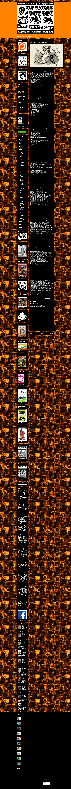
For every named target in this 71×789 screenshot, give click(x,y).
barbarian (20, 500)
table (18, 589)
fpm (43, 787)
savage (24, 578)
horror (26, 547)
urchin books (24, 596)
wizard (20, 603)
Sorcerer (24, 581)
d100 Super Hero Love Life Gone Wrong (26, 737)
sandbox (19, 578)
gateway (19, 538)
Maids (18, 553)
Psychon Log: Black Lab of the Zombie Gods (24, 634)
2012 (19, 137)
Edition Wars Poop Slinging (24, 696)
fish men (22, 534)
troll (19, 593)
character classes (20, 513)
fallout (20, 531)
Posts (44, 782)
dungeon (22, 526)
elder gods (20, 528)
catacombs (23, 509)
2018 (19, 146)
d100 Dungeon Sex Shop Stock (24, 678)
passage (19, 567)
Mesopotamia (25, 556)
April (20, 156)
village (22, 598)
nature (18, 562)
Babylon (26, 499)
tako (21, 589)
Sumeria (19, 587)
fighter (18, 534)
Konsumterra (21, 122)
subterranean (22, 586)
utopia (18, 597)
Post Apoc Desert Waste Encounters (22, 208)
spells (23, 583)
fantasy (23, 531)
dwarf (24, 527)
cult (22, 516)
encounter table (20, 530)
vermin (24, 597)
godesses (23, 541)
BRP (19, 505)
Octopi (19, 564)
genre (24, 538)
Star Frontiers (21, 584)
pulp (26, 572)
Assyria (22, 499)
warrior (24, 600)
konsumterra (19, 550)
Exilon (26, 530)
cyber (20, 517)
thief (20, 590)
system (25, 588)
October (21, 216)
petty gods (21, 568)
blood (18, 504)
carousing (23, 508)
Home (42, 333)
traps (19, 592)
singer (18, 581)
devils (18, 521)
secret (24, 579)
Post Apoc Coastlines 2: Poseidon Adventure (22, 179)
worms (18, 604)
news (18, 563)
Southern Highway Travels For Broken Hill (22, 160)
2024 (19, 224)
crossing (24, 515)
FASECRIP (19, 533)
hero (21, 544)
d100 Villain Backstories (21, 202)
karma (21, 549)
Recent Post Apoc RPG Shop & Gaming (22, 192)
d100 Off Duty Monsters (24, 732)
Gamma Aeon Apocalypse (21, 99)
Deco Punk (23, 519)
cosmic (19, 515)
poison (26, 568)
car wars (25, 507)
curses (26, 516)
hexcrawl (19, 545)
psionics (19, 571)
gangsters (24, 537)
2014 (19, 140)
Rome (22, 575)
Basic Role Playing (21, 502)
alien (20, 494)
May (20, 157)
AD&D (24, 490)
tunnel (24, 593)
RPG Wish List (19, 109)
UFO (21, 594)
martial (19, 554)
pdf (22, 567)
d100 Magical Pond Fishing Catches (23, 643)
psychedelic (23, 571)
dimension (23, 521)
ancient (22, 495)
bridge (21, 504)
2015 (19, 142)
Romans (20, 575)
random (20, 573)
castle (18, 509)
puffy (23, 572)
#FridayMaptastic (20, 490)
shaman (20, 580)
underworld (19, 596)
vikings (19, 598)
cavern (24, 510)
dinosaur (19, 522)
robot (19, 574)
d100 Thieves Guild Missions (24, 687)
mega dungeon (25, 555)
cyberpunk (23, 517)
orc (20, 565)
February (21, 153)
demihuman (19, 520)
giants (22, 539)
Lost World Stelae (22, 190)
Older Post (51, 333)
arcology (23, 497)
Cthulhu (19, 516)
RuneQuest (23, 577)
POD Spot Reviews (22, 162)
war (20, 600)
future (26, 535)
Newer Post (32, 333)
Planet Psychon (20, 94)
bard (24, 500)
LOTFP (22, 551)
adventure (20, 493)
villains (26, 598)
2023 (19, 222)
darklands (23, 518)
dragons (21, 525)
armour (19, 498)
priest (20, 569)
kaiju (18, 549)
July (20, 212)
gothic (23, 542)
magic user (23, 552)
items (24, 548)
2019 (19, 148)
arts (18, 499)
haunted (24, 543)
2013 (19, 139)
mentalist (20, 556)
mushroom (19, 561)
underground (20, 595)
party (24, 566)
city (20, 514)
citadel (25, 513)
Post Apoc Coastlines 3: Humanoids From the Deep (22, 183)
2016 (19, 143)
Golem (20, 542)
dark (18, 518)
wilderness (21, 602)
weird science (24, 601)
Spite (26, 583)
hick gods (24, 545)
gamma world (22, 536)
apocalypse (20, 496)
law (23, 550)
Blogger (49, 787)
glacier (26, 539)
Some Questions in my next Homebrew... (22, 167)
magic (18, 552)
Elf (24, 528)
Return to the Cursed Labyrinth (24, 704)
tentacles (25, 589)
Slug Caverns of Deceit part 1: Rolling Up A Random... (22, 198)
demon (24, 520)
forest (26, 534)
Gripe (26, 542)
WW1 (23, 604)
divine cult (23, 522)
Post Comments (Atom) (43, 336)
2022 (19, 221)
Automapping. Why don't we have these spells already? (22, 205)
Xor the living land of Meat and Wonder (22, 97)
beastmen (23, 503)
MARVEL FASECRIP (20, 107)
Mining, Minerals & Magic (22, 195)
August (21, 213)
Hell (18, 544)
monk (26, 558)
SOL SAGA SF (19, 104)
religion (26, 573)
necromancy (23, 562)
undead (24, 594)
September (21, 215)
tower (26, 591)
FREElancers (20, 535)
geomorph (19, 539)
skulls (21, 581)
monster (20, 559)
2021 (19, 150)
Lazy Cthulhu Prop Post (24, 716)
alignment (25, 494)
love (24, 551)
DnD (18, 524)
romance (25, 574)
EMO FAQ (19, 88)
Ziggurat (19, 605)
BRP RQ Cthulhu (20, 105)
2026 (19, 227)
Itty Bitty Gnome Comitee (24, 660)
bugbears (24, 505)
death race (19, 519)
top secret (23, 590)
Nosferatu (21, 563)
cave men (19, 510)
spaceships (19, 583)
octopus (25, 564)
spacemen (23, 582)
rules (20, 577)
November (21, 218)
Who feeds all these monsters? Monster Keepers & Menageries (24, 652)
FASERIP (24, 533)
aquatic (19, 497)
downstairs (25, 524)
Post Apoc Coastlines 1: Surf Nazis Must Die (22, 175)
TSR (21, 593)
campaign (20, 507)
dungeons (19, 527)
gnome (20, 540)
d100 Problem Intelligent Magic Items (22, 164)
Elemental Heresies (21, 186)
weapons (19, 601)
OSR (23, 565)
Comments (45, 784)
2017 (19, 145)
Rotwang (26, 575)
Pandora (19, 566)
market (24, 553)
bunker (19, 506)
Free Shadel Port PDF (23, 752)
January (21, 152)
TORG (22, 591)
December (21, 219)
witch (26, 602)
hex (24, 544)
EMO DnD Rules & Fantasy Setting (22, 89)
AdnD (23, 491)
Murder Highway (20, 102)
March (20, 155)
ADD (18, 491)
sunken (22, 587)
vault (21, 597)
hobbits (22, 547)
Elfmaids (19, 529)
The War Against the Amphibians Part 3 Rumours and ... (22, 171)
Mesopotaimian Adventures (21, 100)
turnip (18, 594)
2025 (19, 225)
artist (24, 498)
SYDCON (22, 588)
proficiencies (23, 569)
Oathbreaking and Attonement (22, 189)
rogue (22, 574)
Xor (25, 604)
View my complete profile (21, 126)
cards (19, 508)
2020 (19, 149)
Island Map (22, 757)
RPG (19, 576)
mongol (23, 558)
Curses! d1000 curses (24, 626)
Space (18, 582)
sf (26, 579)
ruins (26, 576)
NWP (24, 563)
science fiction (20, 579)
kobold (25, 549)
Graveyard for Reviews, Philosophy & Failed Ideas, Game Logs (22, 92)
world (24, 603)
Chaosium (23, 512)
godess (20, 541)
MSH (24, 559)
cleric (24, 514)
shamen (24, 580)
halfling (20, 543)
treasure (23, 592)
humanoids (21, 548)
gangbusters (19, 537)
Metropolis (21, 557)
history (19, 547)
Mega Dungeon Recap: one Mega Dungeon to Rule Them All (24, 669)
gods (26, 541)
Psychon (19, 572)
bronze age (25, 504)
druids (26, 525)
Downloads (19, 110)
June (20, 211)
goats (22, 540)
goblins (26, 540)
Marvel (22, 554)
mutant (23, 561)
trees (26, 592)
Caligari (24, 506)
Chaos (19, 512)
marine (22, 553)
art (21, 498)
